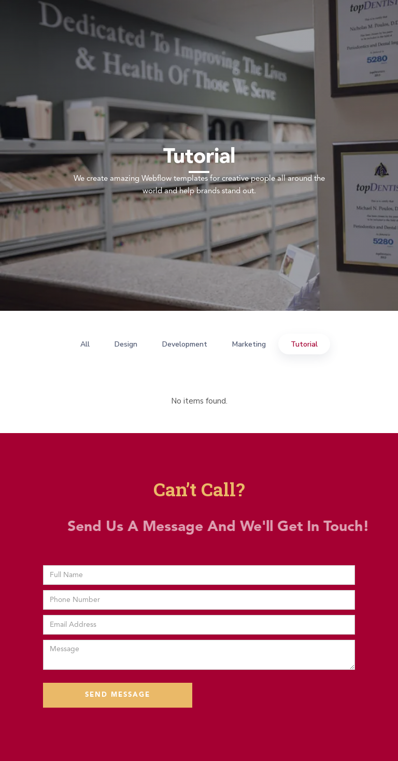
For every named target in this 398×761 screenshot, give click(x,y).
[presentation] (276, 695)
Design (126, 344)
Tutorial (304, 344)
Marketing (249, 344)
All (85, 344)
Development (184, 344)
